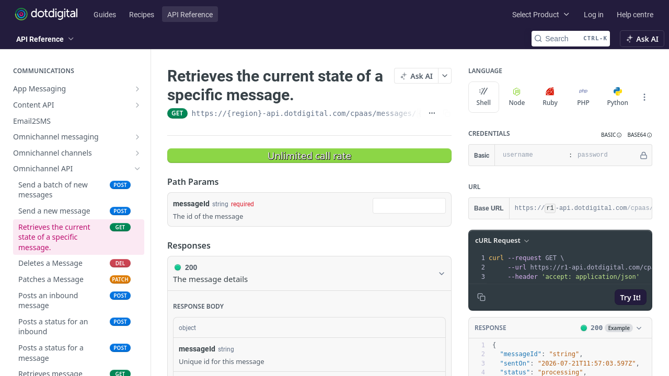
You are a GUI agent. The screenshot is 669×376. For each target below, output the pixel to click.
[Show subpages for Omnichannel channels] (137, 153)
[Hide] (643, 155)
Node (517, 97)
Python (617, 97)
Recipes (141, 14)
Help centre (635, 14)
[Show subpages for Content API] (137, 105)
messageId (191, 203)
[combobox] (409, 206)
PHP (583, 97)
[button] (611, 135)
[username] (530, 155)
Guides (105, 14)
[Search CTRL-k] (571, 38)
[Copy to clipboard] (481, 297)
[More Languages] (644, 97)
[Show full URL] (431, 113)
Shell (484, 97)
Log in (594, 14)
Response (490, 327)
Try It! (630, 297)
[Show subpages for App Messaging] (137, 89)
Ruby (550, 97)
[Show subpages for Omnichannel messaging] (137, 137)
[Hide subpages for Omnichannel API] (137, 168)
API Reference (190, 14)
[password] (605, 155)
